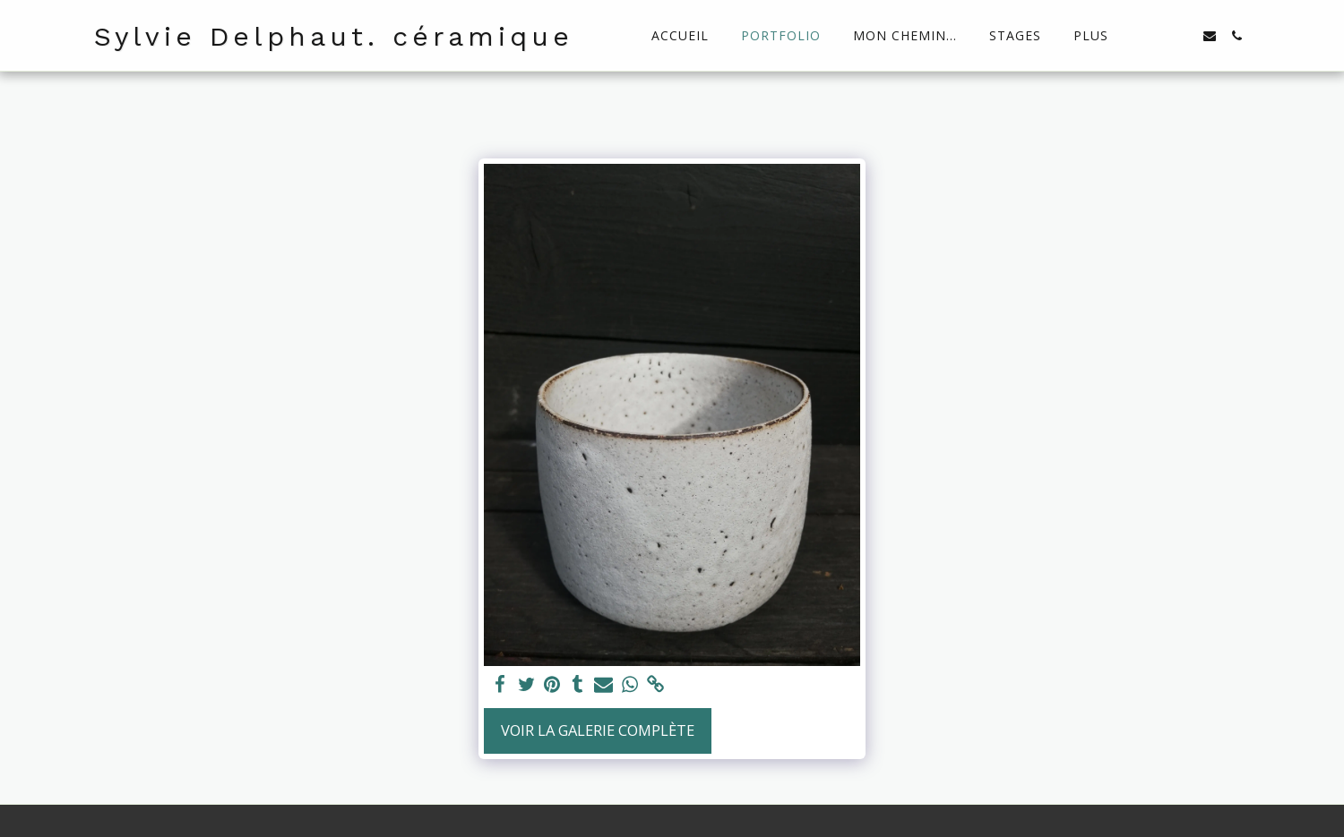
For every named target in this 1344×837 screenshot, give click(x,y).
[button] (1155, 36)
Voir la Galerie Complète (597, 730)
